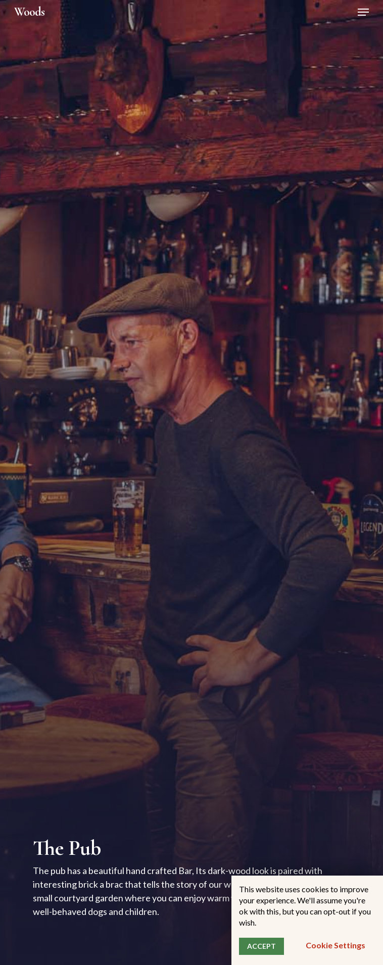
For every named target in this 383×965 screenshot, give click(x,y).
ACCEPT (261, 946)
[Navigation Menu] (363, 12)
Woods (29, 12)
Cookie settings (335, 945)
